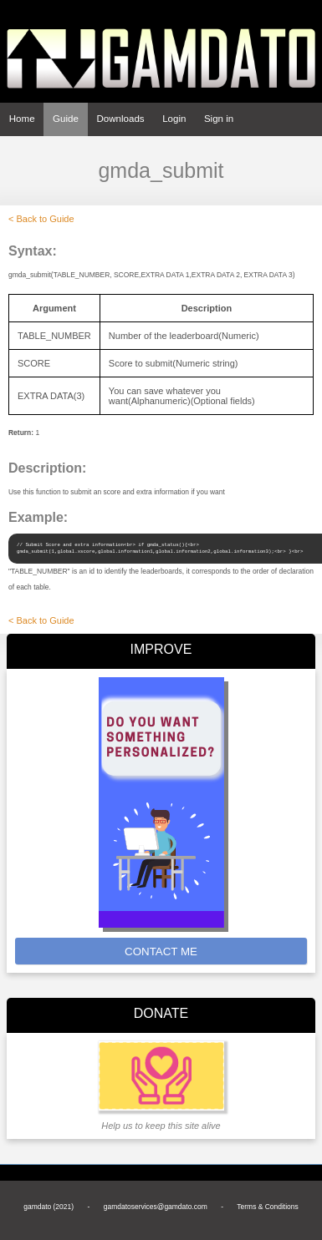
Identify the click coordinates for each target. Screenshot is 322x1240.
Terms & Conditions (267, 1206)
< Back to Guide (41, 219)
